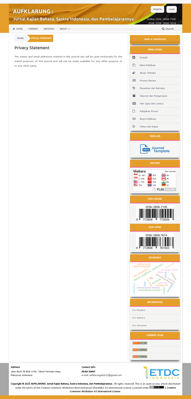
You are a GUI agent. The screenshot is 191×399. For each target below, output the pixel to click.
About (64, 29)
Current (33, 29)
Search (168, 29)
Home (18, 29)
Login (172, 9)
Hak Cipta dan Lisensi (147, 104)
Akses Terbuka (143, 73)
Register (157, 9)
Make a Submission (155, 39)
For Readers (139, 310)
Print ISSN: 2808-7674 (162, 23)
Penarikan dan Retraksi (148, 88)
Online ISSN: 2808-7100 (161, 19)
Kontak (139, 58)
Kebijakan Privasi (144, 111)
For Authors (139, 318)
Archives (49, 29)
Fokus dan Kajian (144, 127)
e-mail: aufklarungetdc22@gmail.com (102, 375)
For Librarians (140, 326)
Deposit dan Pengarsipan (149, 96)
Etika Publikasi (143, 65)
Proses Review (144, 81)
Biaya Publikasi (143, 119)
